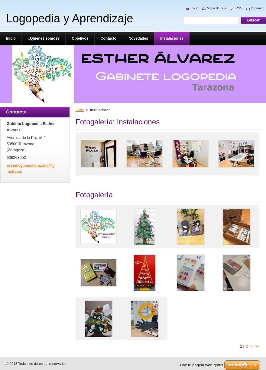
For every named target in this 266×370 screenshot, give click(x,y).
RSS (238, 8)
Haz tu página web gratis (201, 365)
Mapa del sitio (217, 8)
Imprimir (257, 8)
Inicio (80, 110)
